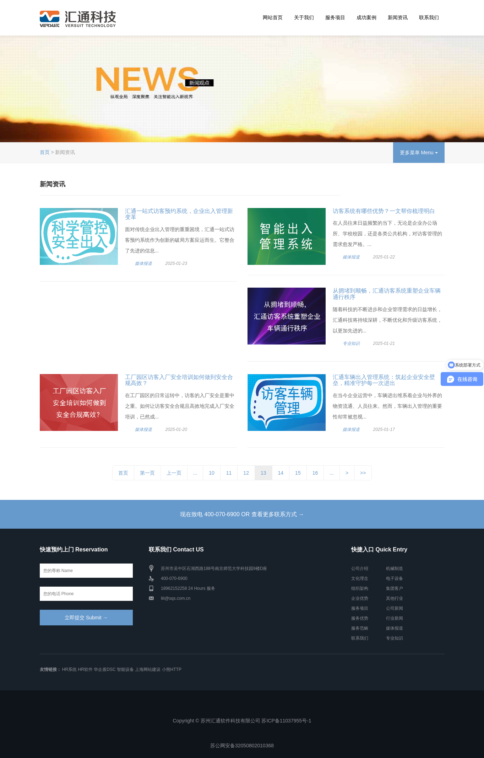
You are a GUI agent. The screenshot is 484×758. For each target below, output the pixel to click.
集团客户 (394, 588)
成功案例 (366, 17)
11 (229, 473)
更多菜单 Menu (419, 152)
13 (263, 473)
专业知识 (351, 343)
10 (211, 473)
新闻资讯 (398, 17)
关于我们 (304, 17)
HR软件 (85, 669)
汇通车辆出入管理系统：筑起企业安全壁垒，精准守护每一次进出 (384, 380)
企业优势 (359, 598)
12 (246, 473)
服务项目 (335, 17)
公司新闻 (394, 608)
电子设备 (394, 578)
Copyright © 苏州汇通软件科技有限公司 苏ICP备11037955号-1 (242, 721)
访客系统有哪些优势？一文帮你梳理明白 (384, 211)
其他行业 (394, 598)
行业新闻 (394, 618)
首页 (45, 152)
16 (315, 473)
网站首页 (273, 17)
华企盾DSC (104, 669)
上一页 (174, 473)
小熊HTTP (171, 669)
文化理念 (359, 578)
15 (298, 473)
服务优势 (359, 618)
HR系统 (69, 669)
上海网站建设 (148, 669)
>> (363, 473)
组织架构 (359, 588)
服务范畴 (359, 628)
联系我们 (429, 17)
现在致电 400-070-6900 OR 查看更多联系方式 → (242, 514)
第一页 (147, 473)
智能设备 (125, 669)
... (195, 473)
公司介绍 (359, 568)
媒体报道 (143, 263)
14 (281, 473)
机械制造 (394, 568)
